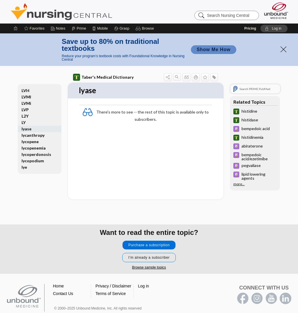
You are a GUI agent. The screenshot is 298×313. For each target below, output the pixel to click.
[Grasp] (122, 28)
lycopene (30, 141)
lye (24, 167)
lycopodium (33, 160)
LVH (25, 90)
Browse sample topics (149, 267)
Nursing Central (83, 11)
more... (239, 184)
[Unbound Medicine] (276, 10)
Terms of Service (110, 293)
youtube (271, 298)
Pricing (250, 28)
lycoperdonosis (36, 154)
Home (58, 286)
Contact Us (63, 293)
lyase (26, 128)
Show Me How (213, 49)
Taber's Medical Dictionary (103, 77)
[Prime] (79, 28)
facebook (243, 298)
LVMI (26, 96)
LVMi (26, 103)
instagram (257, 298)
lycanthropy (33, 135)
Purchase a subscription (149, 245)
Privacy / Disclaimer (113, 286)
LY (24, 122)
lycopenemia (34, 147)
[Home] (16, 28)
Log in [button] (143, 286)
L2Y (25, 116)
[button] (146, 28)
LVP (25, 109)
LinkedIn (285, 298)
